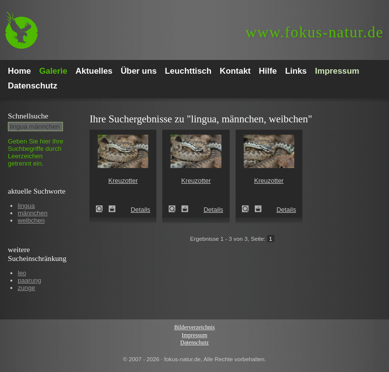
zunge (26, 287)
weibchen (31, 220)
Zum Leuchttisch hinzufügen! (112, 208)
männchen (33, 213)
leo (22, 273)
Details (140, 209)
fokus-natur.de (314, 32)
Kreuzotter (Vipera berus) (102, 208)
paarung (29, 280)
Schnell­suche (28, 116)
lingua (26, 205)
